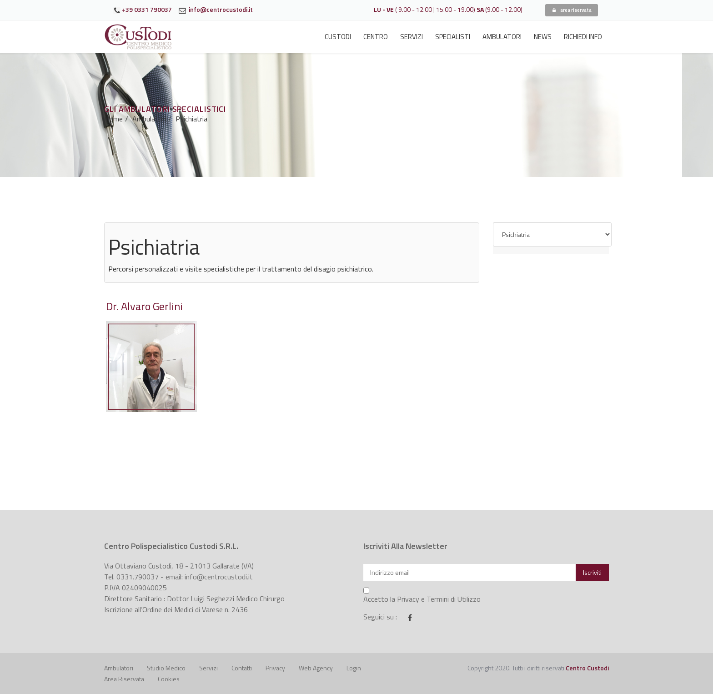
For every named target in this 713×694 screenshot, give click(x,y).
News (543, 36)
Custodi (338, 36)
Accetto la (422, 596)
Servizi (411, 36)
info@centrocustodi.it (219, 576)
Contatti (241, 668)
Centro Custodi (587, 668)
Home (113, 118)
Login (353, 668)
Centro (375, 36)
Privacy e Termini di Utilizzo (439, 598)
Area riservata (124, 679)
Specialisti (452, 36)
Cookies (169, 679)
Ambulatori (502, 36)
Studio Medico (166, 668)
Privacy (275, 668)
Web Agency (316, 668)
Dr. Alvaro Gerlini (144, 306)
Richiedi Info (583, 36)
